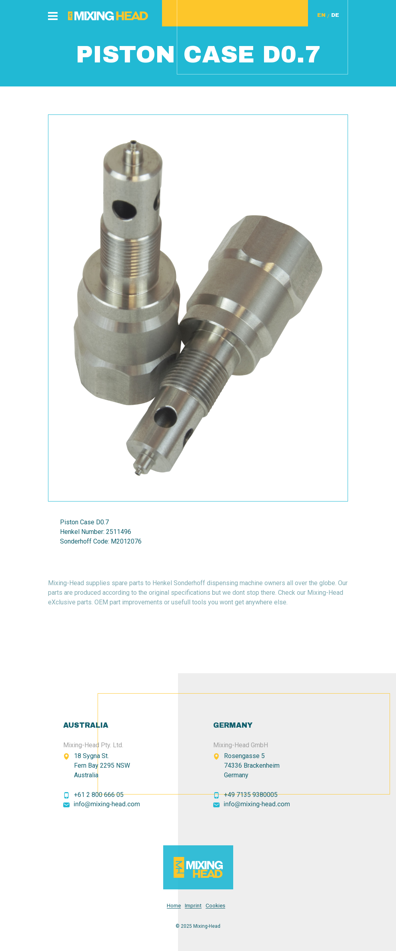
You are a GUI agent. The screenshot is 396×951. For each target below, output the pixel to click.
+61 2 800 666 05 (99, 795)
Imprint (193, 906)
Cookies (215, 906)
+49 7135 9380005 (251, 795)
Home (174, 906)
